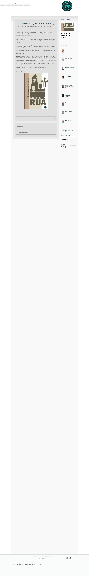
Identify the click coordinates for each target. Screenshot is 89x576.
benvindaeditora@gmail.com (47, 556)
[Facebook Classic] (61, 147)
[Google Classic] (65, 147)
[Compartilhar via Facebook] (16, 114)
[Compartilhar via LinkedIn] (23, 114)
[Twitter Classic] (63, 147)
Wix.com (42, 564)
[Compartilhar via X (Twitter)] (20, 114)
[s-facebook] (67, 558)
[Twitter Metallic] (70, 558)
